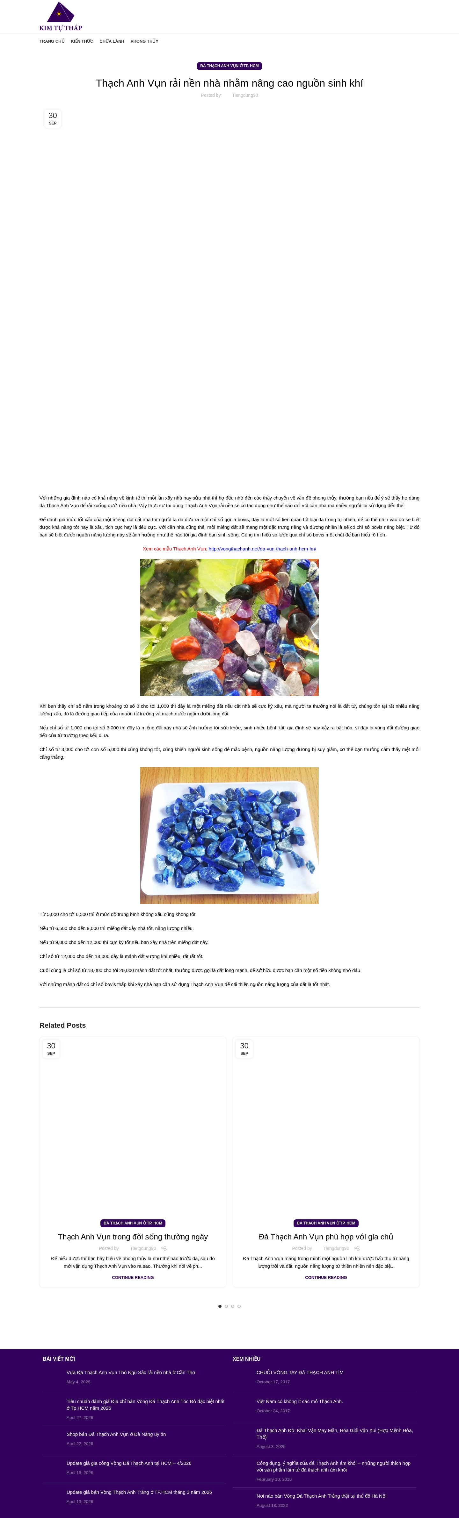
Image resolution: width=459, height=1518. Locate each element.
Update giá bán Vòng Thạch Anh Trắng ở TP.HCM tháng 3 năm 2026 (139, 1492)
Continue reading (133, 1277)
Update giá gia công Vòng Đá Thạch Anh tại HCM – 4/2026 (129, 1463)
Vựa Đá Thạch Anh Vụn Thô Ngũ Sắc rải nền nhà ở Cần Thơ (131, 1372)
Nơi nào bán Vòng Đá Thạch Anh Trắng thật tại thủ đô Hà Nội (321, 1496)
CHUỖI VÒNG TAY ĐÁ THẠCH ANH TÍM (300, 1372)
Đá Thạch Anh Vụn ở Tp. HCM (229, 66)
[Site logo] (61, 16)
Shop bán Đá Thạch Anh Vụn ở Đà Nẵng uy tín (116, 1434)
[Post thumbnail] (52, 1378)
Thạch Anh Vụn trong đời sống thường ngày (133, 1236)
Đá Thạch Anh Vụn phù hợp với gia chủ (326, 1236)
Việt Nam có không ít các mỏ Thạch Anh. (300, 1401)
